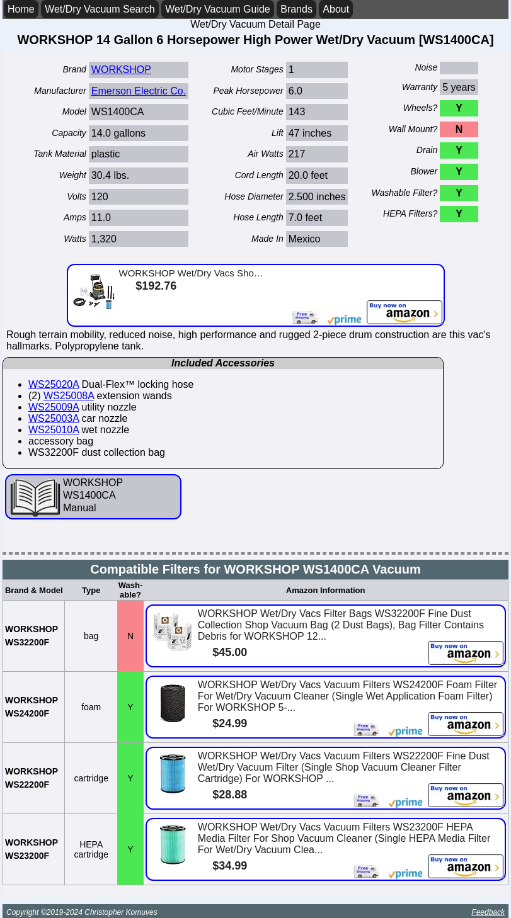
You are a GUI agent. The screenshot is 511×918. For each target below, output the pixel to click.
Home (21, 9)
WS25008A (68, 395)
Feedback (488, 912)
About (336, 9)
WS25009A (53, 407)
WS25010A (53, 429)
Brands (296, 9)
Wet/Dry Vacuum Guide (217, 9)
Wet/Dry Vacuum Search (100, 9)
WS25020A (53, 384)
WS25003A (53, 418)
